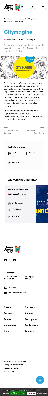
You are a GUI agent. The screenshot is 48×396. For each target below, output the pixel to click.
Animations (18, 19)
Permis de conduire (18, 189)
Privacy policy (42, 393)
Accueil (7, 19)
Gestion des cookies (11, 368)
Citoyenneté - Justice (14, 39)
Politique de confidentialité (14, 365)
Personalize (31, 393)
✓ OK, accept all (17, 393)
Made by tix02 (9, 372)
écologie (31, 39)
